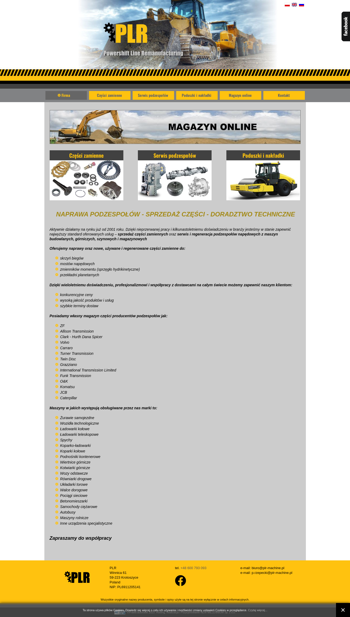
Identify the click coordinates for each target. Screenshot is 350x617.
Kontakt (284, 95)
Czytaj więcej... (257, 610)
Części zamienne (109, 95)
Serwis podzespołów (153, 95)
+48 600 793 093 (193, 568)
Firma (66, 95)
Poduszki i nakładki (196, 95)
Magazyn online (240, 95)
